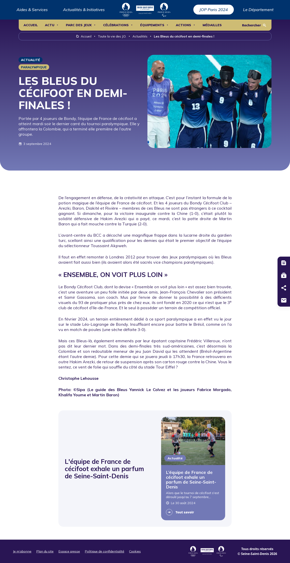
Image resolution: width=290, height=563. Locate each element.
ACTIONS (183, 25)
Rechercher (251, 25)
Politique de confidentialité (104, 551)
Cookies (135, 551)
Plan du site (45, 551)
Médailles (212, 25)
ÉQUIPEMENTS (152, 25)
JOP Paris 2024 (213, 9)
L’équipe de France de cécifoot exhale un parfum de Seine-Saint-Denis (191, 479)
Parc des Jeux (79, 25)
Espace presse (69, 551)
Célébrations (116, 25)
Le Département (258, 9)
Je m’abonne (22, 551)
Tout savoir (185, 512)
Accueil (31, 25)
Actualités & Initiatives (84, 9)
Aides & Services (32, 9)
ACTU (49, 25)
